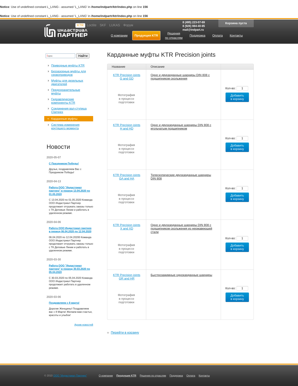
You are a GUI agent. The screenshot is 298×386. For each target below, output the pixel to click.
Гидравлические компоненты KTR (63, 100)
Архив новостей (83, 324)
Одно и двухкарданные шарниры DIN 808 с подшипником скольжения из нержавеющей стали (181, 228)
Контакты (204, 375)
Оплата (190, 375)
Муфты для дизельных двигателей (67, 82)
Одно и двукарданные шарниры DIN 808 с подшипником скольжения (180, 76)
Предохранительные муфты (65, 91)
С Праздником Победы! (64, 163)
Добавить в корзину (237, 97)
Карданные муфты (64, 118)
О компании (106, 375)
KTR (80, 25)
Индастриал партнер (66, 30)
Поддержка (176, 375)
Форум (128, 25)
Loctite (91, 25)
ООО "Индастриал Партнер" (70, 375)
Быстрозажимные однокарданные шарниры (181, 275)
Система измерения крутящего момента (65, 126)
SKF (103, 25)
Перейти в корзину (125, 332)
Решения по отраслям (153, 375)
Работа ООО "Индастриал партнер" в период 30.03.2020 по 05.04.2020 (69, 269)
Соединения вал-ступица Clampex (69, 110)
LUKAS (114, 25)
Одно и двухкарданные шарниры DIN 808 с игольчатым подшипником (181, 126)
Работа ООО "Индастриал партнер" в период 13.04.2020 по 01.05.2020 (69, 191)
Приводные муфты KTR (68, 65)
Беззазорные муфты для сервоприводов (68, 73)
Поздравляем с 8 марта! (64, 302)
